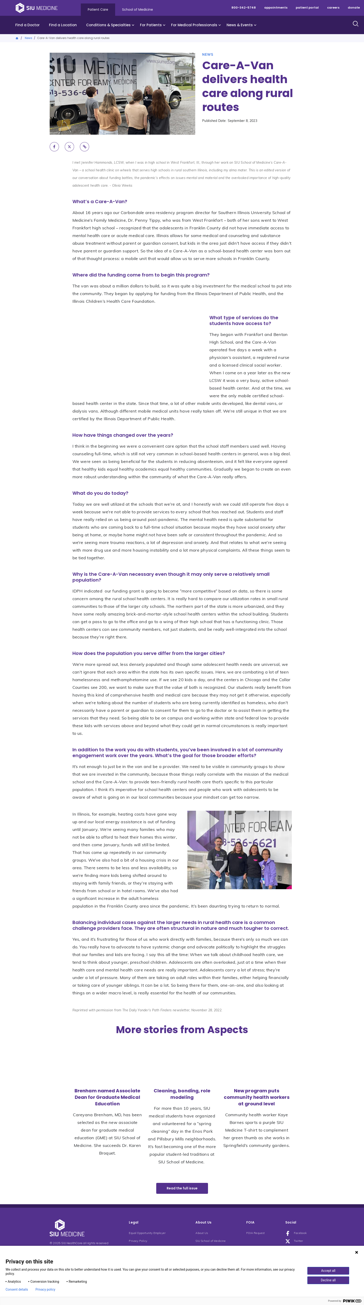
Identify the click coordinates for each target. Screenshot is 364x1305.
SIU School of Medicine (210, 1241)
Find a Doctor (27, 25)
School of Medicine (137, 9)
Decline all (328, 1280)
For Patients (151, 25)
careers (333, 7)
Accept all (328, 1270)
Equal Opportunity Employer (147, 1233)
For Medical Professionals (194, 25)
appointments (275, 7)
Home (17, 38)
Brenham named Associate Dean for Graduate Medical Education (107, 1097)
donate (354, 7)
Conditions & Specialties (108, 25)
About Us (201, 1233)
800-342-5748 (243, 7)
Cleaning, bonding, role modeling (182, 1093)
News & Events (240, 25)
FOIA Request (255, 1233)
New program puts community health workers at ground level (256, 1097)
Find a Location (63, 25)
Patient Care (98, 9)
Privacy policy (45, 1289)
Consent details (17, 1289)
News (28, 38)
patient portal (307, 7)
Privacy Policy (138, 1241)
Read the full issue (182, 1188)
